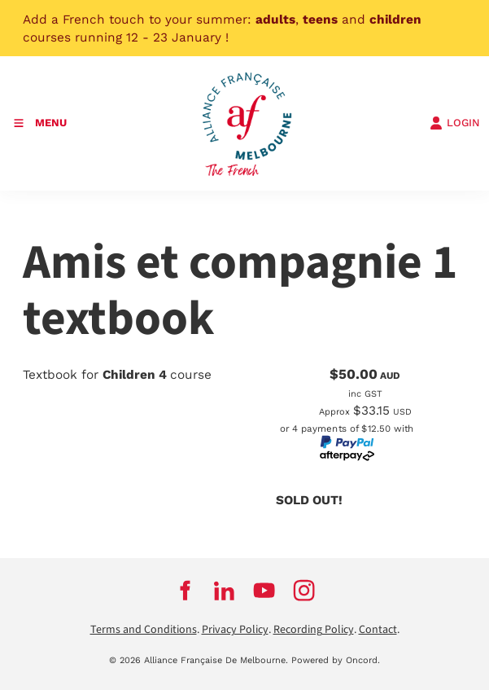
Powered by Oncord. (335, 660)
